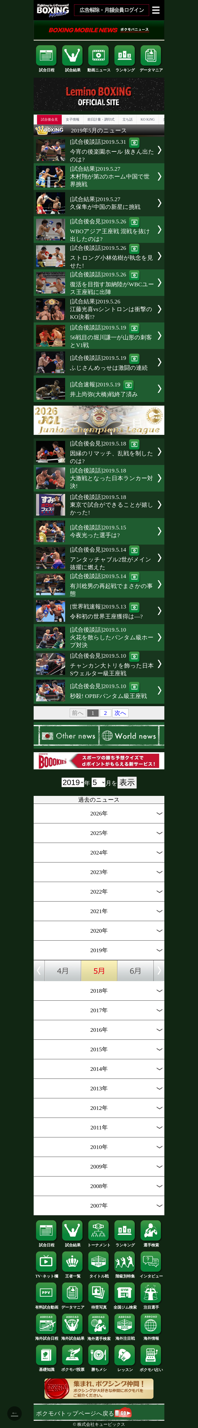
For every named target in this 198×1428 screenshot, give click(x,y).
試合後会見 (49, 119)
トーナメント (99, 1243)
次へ (120, 713)
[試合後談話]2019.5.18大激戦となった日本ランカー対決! (111, 478)
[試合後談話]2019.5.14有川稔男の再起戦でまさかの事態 (111, 585)
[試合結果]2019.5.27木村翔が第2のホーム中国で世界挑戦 (110, 176)
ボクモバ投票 (73, 1368)
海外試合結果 (73, 1336)
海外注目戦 (125, 1336)
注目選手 (151, 1305)
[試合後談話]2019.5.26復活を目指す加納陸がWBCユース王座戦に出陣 (112, 283)
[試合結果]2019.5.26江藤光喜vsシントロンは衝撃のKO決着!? (111, 309)
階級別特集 (125, 1274)
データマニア (151, 68)
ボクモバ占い (151, 1368)
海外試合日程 (47, 1336)
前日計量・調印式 (100, 119)
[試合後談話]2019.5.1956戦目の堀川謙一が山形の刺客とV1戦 (111, 336)
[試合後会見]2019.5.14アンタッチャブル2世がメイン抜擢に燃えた (110, 558)
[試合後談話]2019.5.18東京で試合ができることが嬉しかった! (111, 505)
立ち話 (127, 119)
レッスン (125, 1368)
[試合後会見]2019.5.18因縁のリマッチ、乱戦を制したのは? (111, 452)
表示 (127, 782)
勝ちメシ (99, 1368)
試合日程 (47, 68)
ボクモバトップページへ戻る (84, 1413)
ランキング (125, 68)
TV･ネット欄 (47, 1274)
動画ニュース (99, 68)
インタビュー (151, 1274)
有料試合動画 (47, 1305)
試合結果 (73, 68)
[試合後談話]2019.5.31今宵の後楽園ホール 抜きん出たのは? (112, 151)
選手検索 (151, 1243)
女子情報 (72, 119)
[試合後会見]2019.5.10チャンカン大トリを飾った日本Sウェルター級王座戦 (112, 664)
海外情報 (151, 1336)
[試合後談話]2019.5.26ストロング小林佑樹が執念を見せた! (111, 257)
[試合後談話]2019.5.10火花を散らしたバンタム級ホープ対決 (111, 637)
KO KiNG (148, 119)
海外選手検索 (99, 1337)
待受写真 (99, 1305)
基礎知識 (47, 1368)
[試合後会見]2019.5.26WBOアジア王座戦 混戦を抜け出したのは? (110, 230)
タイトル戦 (99, 1274)
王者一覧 (73, 1274)
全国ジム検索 (125, 1305)
